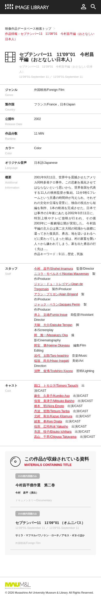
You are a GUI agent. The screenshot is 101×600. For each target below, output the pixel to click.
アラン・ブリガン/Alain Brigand (56, 294)
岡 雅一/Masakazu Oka (51, 335)
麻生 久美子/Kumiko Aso (52, 396)
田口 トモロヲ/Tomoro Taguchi (56, 385)
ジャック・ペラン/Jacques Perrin (57, 304)
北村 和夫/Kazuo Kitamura (53, 416)
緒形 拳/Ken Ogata (48, 421)
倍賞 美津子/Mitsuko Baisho (54, 401)
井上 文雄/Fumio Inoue (50, 315)
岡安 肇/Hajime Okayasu (52, 345)
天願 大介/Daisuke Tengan (53, 325)
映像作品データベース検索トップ (28, 28)
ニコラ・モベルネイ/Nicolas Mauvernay (61, 274)
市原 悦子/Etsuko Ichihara (53, 431)
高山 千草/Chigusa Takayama (55, 437)
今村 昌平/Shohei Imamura (53, 268)
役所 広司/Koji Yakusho (51, 426)
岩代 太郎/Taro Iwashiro (51, 355)
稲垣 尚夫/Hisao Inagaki (51, 361)
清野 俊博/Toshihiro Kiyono (53, 371)
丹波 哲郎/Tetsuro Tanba (52, 411)
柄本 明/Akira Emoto (49, 406)
